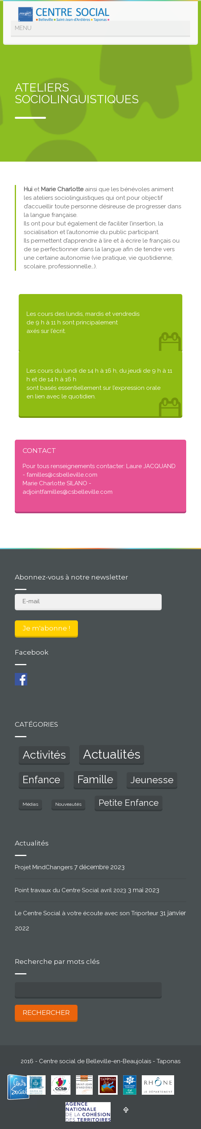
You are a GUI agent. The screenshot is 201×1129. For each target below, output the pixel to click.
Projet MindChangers (43, 867)
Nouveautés (68, 804)
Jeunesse (151, 780)
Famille (95, 779)
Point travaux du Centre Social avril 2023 (70, 890)
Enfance (41, 780)
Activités (44, 754)
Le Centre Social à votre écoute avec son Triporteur (86, 913)
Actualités (111, 754)
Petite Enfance (129, 803)
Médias (30, 804)
